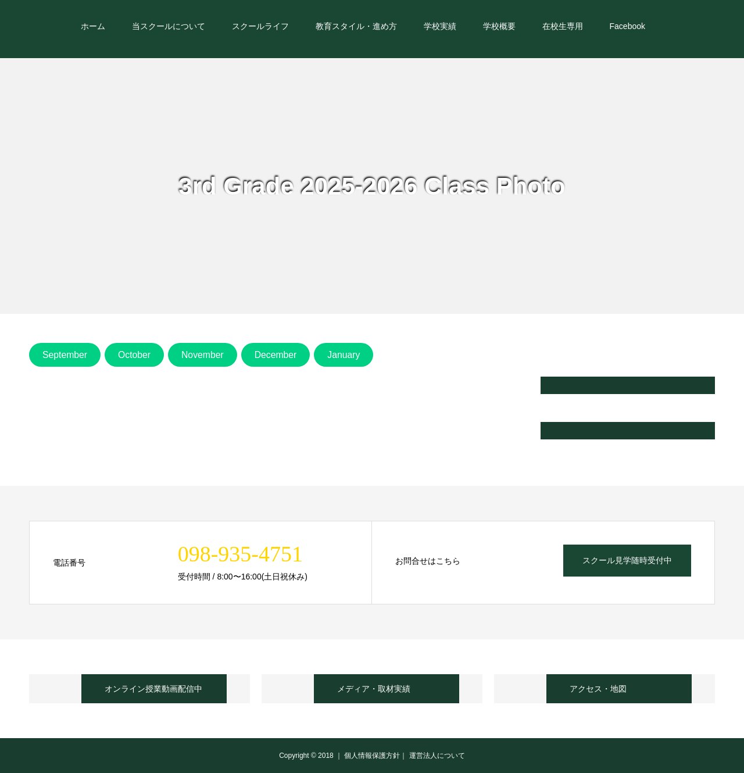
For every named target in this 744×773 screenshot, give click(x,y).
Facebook (627, 26)
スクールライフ (260, 26)
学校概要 (499, 26)
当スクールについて (168, 26)
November (202, 355)
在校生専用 (562, 26)
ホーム (93, 26)
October (134, 355)
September (64, 355)
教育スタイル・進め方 (356, 26)
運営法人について (437, 755)
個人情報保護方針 (372, 755)
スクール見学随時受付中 (627, 560)
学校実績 (440, 26)
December (276, 355)
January (343, 355)
